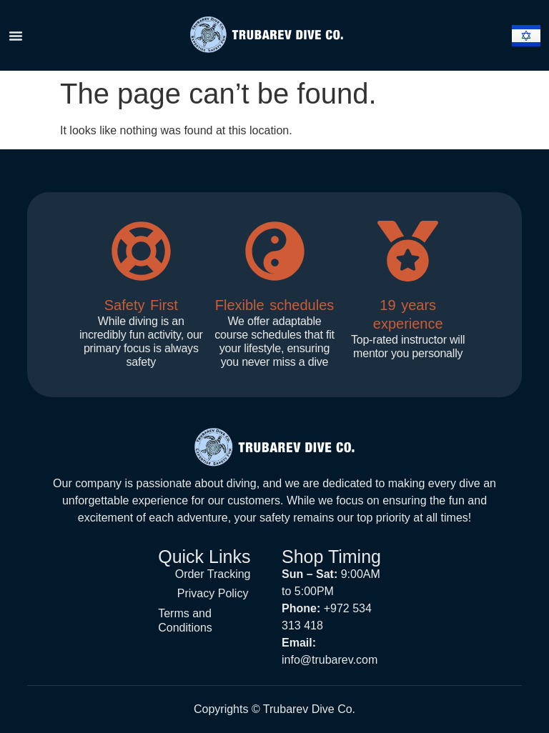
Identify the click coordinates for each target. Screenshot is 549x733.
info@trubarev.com (329, 660)
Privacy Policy (213, 590)
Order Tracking (213, 573)
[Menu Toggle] (16, 36)
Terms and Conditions (185, 615)
